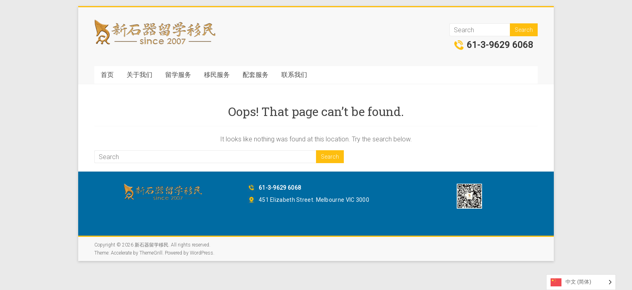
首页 (107, 75)
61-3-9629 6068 (500, 45)
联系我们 (294, 75)
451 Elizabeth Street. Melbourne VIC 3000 (314, 200)
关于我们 (139, 75)
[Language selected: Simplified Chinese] (581, 282)
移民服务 (217, 75)
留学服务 (178, 75)
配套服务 (255, 75)
